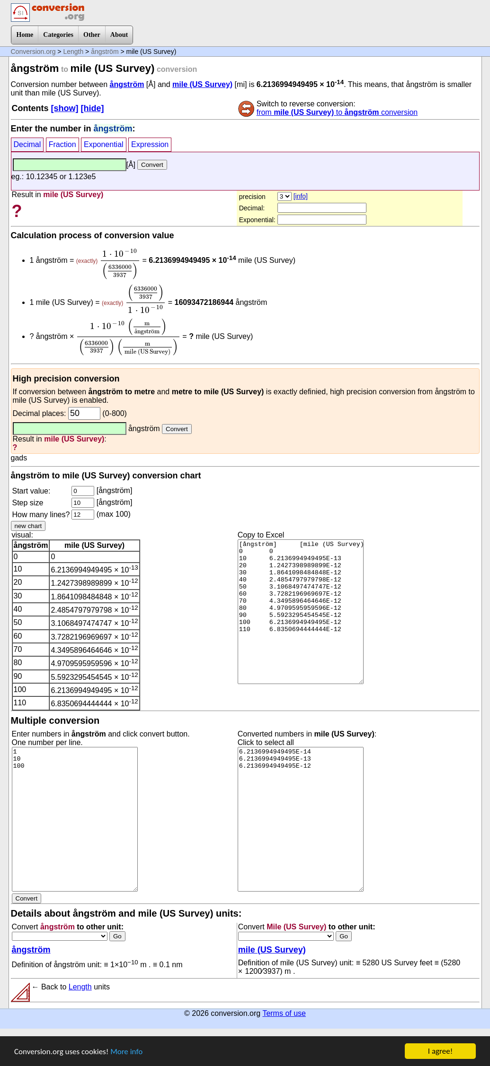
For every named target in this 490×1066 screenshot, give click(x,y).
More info (126, 1052)
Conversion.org (33, 51)
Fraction (62, 144)
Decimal (27, 144)
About (119, 34)
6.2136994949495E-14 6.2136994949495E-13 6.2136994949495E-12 (301, 819)
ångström (104, 51)
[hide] (92, 108)
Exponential (104, 144)
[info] (301, 196)
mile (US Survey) (202, 84)
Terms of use (284, 1013)
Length (73, 51)
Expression (150, 144)
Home (25, 34)
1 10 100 (75, 819)
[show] (65, 108)
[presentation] (120, 264)
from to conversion (337, 112)
